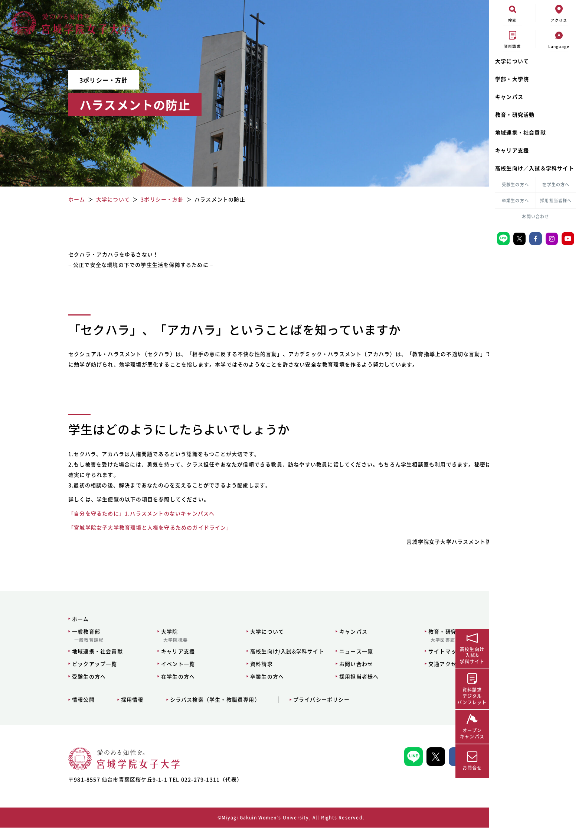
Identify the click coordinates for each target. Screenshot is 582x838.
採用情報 (88, 710)
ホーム (36, 629)
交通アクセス (397, 674)
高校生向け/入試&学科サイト (241, 661)
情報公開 (39, 710)
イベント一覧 (133, 674)
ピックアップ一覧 (50, 674)
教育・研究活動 (514, 114)
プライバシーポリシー (277, 710)
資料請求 (215, 674)
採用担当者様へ (556, 200)
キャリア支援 (512, 150)
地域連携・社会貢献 (520, 132)
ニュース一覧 (309, 661)
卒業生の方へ (515, 200)
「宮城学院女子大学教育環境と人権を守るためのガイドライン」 (131, 537)
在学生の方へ (555, 184)
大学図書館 (395, 650)
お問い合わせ (535, 216)
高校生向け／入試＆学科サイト (534, 168)
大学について (512, 61)
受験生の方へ (515, 184)
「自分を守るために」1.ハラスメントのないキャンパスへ (122, 523)
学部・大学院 (512, 78)
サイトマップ (397, 661)
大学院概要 (130, 650)
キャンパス (509, 96)
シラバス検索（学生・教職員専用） (171, 710)
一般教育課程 (45, 650)
